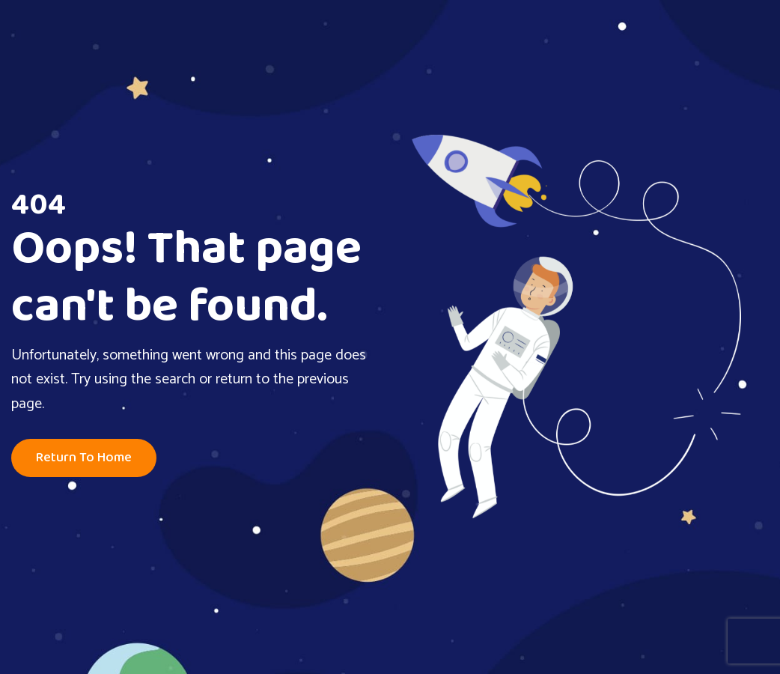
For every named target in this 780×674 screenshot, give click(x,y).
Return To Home (83, 458)
